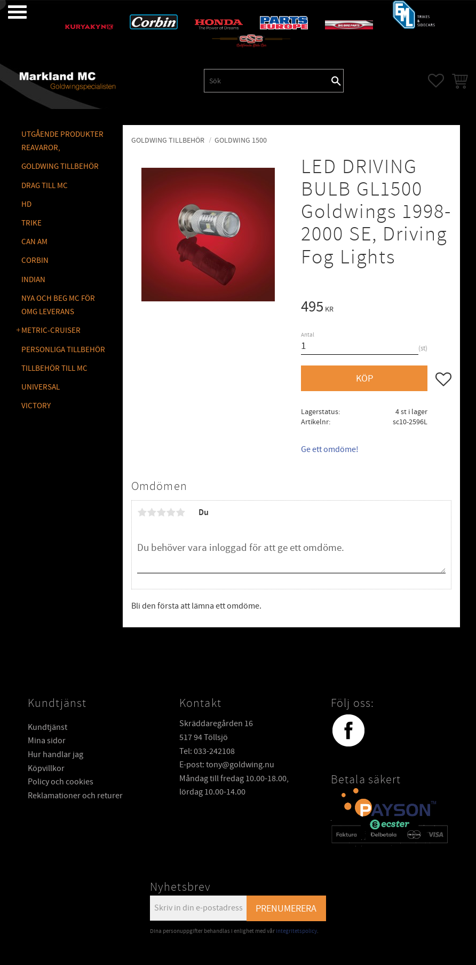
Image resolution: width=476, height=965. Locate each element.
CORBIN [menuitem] (35, 260)
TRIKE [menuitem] (31, 223)
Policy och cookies (60, 781)
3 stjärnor (161, 512)
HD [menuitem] (26, 204)
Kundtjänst (47, 727)
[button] (9, 12)
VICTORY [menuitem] (36, 406)
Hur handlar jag (55, 754)
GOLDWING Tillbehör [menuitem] (60, 166)
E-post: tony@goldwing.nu (226, 764)
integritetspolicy (296, 931)
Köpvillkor (46, 768)
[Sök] (336, 80)
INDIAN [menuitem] (33, 280)
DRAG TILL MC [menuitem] (44, 186)
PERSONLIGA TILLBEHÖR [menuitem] (63, 350)
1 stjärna (142, 512)
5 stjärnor (180, 512)
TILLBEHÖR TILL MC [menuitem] (54, 368)
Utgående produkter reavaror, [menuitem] (62, 141)
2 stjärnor (151, 512)
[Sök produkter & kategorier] (266, 80)
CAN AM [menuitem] (34, 242)
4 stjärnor (171, 512)
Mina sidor (47, 740)
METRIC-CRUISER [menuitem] (51, 330)
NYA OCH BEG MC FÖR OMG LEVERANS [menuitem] (58, 305)
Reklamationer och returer (75, 795)
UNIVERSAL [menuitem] (40, 387)
